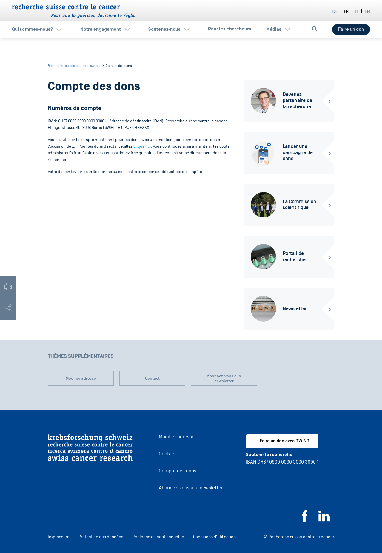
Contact (152, 378)
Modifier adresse (81, 378)
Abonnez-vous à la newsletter (224, 378)
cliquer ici (142, 146)
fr (346, 11)
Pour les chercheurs (229, 29)
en (367, 11)
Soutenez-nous (164, 29)
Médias (273, 29)
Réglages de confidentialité (158, 537)
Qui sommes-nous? (32, 29)
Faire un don (351, 29)
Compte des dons (177, 471)
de (335, 11)
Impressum (59, 537)
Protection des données (100, 537)
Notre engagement (100, 29)
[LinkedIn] (324, 520)
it (356, 11)
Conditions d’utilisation (214, 537)
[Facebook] (304, 520)
